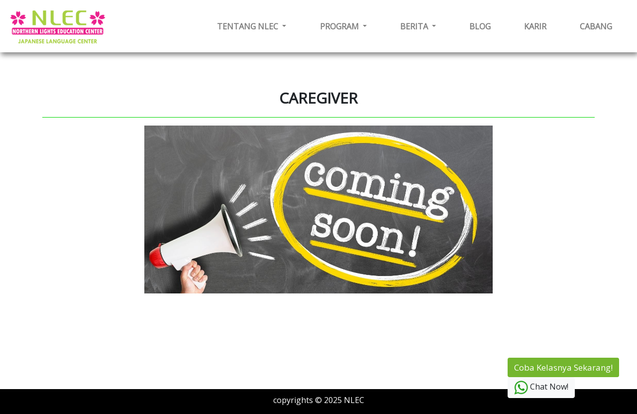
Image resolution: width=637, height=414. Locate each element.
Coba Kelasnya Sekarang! (563, 367)
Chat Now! (541, 388)
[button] (251, 26)
